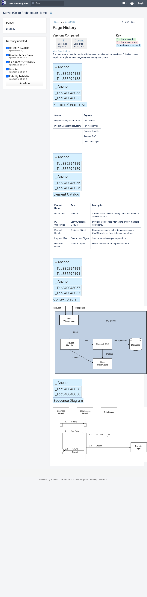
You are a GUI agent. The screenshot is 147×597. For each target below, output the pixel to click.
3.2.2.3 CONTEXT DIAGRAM (22, 62)
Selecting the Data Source (21, 55)
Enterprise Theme (86, 479)
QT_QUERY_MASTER (19, 48)
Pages (56, 22)
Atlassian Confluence (60, 479)
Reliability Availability (19, 76)
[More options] (140, 22)
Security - (13, 69)
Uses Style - (70, 22)
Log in (141, 3)
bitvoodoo (102, 479)
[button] (61, 22)
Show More (25, 83)
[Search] (47, 3)
